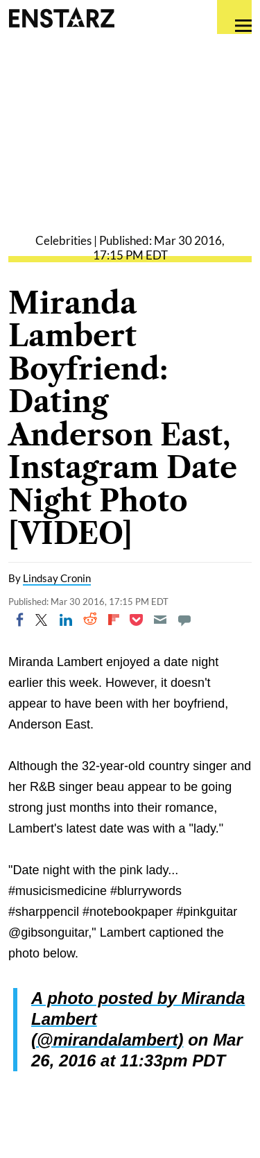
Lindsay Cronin (57, 578)
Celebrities (63, 240)
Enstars (61, 17)
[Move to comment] (184, 619)
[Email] (160, 619)
